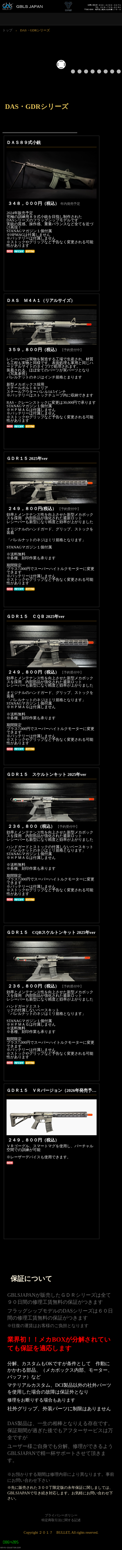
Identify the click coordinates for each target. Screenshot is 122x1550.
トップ (7, 30)
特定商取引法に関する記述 (61, 1520)
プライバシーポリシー (61, 1515)
